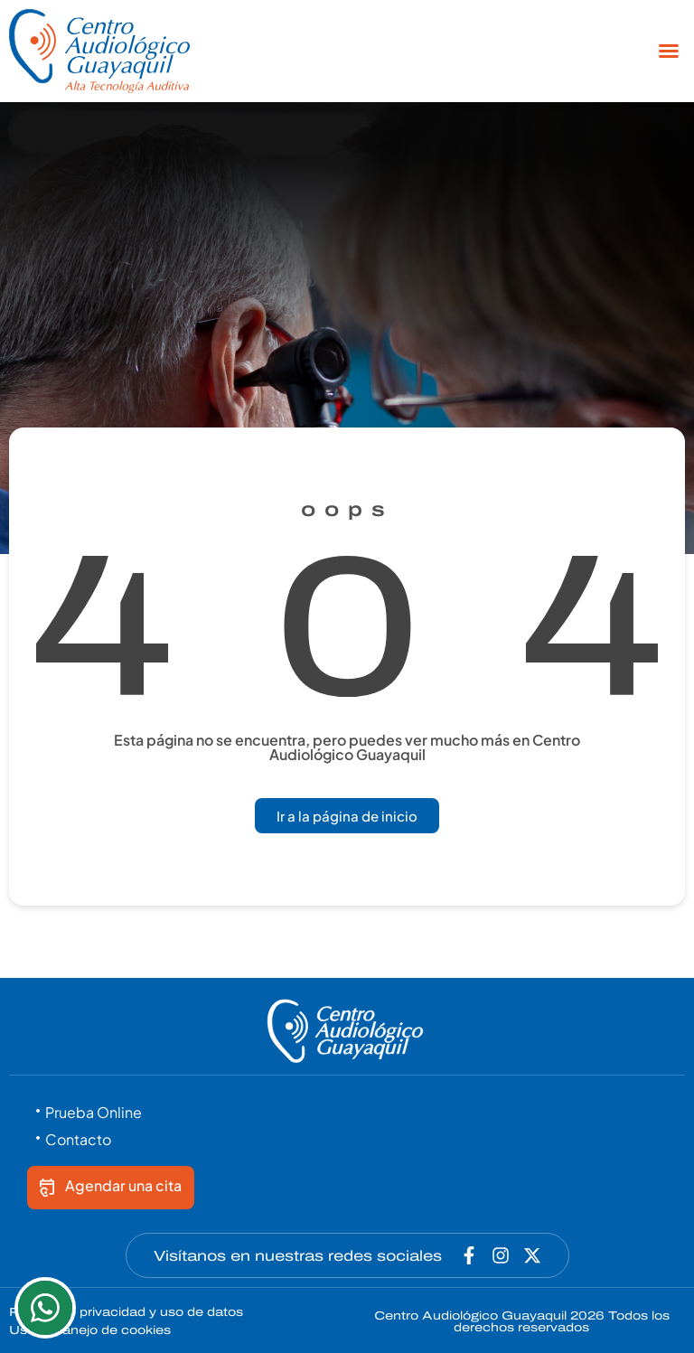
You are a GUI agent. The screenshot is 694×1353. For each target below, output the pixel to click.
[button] (668, 50)
